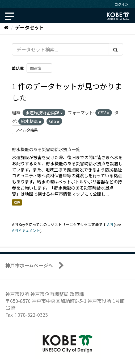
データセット (29, 27)
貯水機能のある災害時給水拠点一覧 (46, 149)
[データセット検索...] (60, 49)
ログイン (121, 4)
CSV (17, 202)
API (110, 224)
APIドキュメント (26, 230)
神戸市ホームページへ (29, 265)
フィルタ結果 (26, 129)
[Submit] (116, 49)
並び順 (17, 68)
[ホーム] (6, 27)
